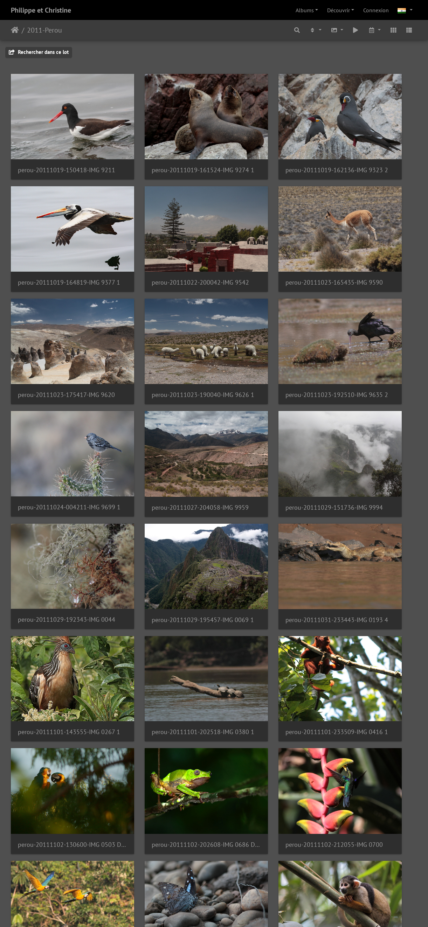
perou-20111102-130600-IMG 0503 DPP (266, 517)
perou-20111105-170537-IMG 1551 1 (58, 700)
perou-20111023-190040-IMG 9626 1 (370, 241)
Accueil (15, 30)
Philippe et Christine (41, 10)
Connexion (376, 10)
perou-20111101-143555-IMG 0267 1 (370, 424)
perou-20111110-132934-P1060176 (370, 792)
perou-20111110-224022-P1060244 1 (162, 884)
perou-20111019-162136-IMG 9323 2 (266, 149)
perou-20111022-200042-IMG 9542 (58, 241)
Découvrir (338, 10)
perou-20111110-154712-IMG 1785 (58, 884)
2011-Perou (44, 30)
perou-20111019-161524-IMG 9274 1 (162, 149)
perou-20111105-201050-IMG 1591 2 (266, 701)
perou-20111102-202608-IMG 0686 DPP (370, 517)
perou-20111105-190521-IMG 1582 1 (162, 701)
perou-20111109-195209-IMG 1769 (266, 793)
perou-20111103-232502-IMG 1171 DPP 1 (370, 609)
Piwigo (230, 912)
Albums (305, 10)
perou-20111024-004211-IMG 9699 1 (162, 332)
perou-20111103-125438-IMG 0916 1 (162, 609)
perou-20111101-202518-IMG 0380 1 (58, 517)
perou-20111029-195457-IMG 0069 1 (162, 425)
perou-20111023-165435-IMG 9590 (162, 241)
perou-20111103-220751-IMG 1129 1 (266, 609)
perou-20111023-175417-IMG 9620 (266, 241)
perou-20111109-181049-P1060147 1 (162, 792)
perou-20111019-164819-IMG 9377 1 (370, 149)
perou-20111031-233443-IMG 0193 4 (266, 425)
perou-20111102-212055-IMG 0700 (58, 609)
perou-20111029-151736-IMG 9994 (370, 333)
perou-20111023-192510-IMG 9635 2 (58, 333)
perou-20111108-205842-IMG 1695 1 (58, 793)
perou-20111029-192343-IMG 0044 (58, 424)
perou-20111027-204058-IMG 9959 (266, 333)
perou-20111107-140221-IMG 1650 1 (370, 701)
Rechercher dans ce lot (39, 52)
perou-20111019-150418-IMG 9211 (58, 149)
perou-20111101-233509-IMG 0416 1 (162, 517)
